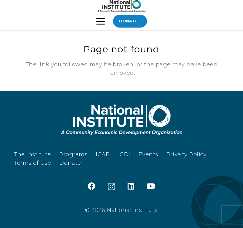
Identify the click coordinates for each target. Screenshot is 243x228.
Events (148, 154)
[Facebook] (92, 186)
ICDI (124, 154)
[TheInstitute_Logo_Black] (121, 6)
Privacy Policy (186, 154)
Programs (73, 154)
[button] (100, 21)
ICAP (103, 154)
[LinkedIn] (131, 186)
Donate (70, 163)
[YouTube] (150, 186)
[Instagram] (111, 186)
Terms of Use (32, 163)
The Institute (32, 154)
